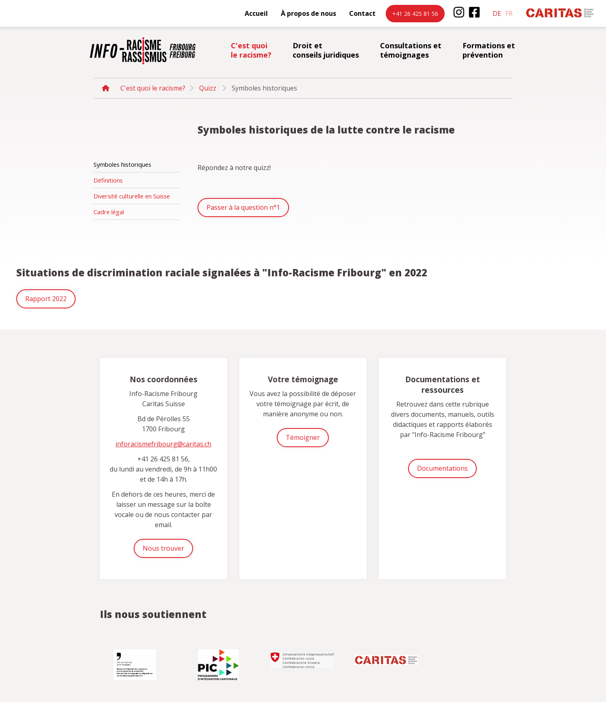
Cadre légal (108, 212)
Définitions (108, 180)
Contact (362, 13)
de (497, 13)
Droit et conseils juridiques (326, 50)
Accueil (256, 13)
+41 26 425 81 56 (415, 13)
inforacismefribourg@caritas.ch (163, 443)
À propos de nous (308, 13)
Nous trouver (163, 548)
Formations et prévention (489, 50)
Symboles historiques (122, 164)
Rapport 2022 (46, 298)
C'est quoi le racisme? (251, 50)
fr (509, 13)
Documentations (442, 468)
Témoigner (303, 437)
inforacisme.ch (142, 51)
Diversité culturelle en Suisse (131, 196)
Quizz (207, 88)
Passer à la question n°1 (243, 207)
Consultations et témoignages (410, 50)
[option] (136, 661)
